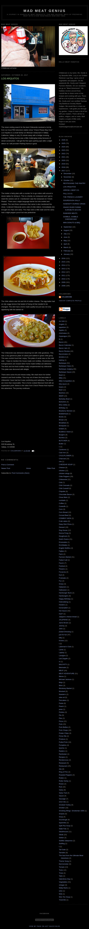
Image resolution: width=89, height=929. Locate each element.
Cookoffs (62, 506)
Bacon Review (64, 351)
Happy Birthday (65, 599)
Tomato (62, 867)
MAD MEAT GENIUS (44, 11)
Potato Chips (64, 733)
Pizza (61, 721)
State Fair (62, 829)
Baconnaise (63, 354)
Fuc (60, 581)
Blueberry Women (66, 411)
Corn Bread (63, 512)
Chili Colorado (64, 485)
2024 (64, 147)
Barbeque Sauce (65, 372)
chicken (62, 471)
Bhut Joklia (63, 405)
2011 (64, 275)
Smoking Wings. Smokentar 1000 (71, 811)
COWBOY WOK (65, 518)
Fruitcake (62, 578)
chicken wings (64, 473)
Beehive (62, 393)
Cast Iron (62, 453)
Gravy (61, 584)
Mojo (61, 682)
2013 (64, 269)
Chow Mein (63, 497)
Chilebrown (67, 297)
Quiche (61, 748)
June (66, 237)
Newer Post (5, 468)
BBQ (60, 378)
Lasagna (62, 656)
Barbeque (62, 363)
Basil (61, 375)
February (67, 251)
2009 (64, 282)
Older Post (51, 468)
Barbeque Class (65, 366)
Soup (61, 817)
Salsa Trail (63, 793)
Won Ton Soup (64, 897)
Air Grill (62, 321)
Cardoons (62, 450)
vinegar (62, 885)
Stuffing (62, 844)
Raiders (62, 751)
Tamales (62, 853)
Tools (61, 870)
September (68, 227)
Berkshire (62, 402)
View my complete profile (70, 300)
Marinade (62, 667)
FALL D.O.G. (68, 194)
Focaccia (62, 572)
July (65, 234)
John (61, 629)
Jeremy (62, 626)
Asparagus (63, 336)
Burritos (62, 438)
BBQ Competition (65, 381)
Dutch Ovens (64, 539)
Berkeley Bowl (64, 399)
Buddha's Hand (65, 432)
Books (61, 417)
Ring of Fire (63, 772)
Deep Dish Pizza (65, 524)
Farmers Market (65, 557)
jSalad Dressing (65, 632)
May (65, 241)
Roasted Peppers (65, 775)
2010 (64, 279)
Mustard (62, 691)
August (66, 230)
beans (61, 387)
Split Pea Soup (64, 826)
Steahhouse (63, 832)
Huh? (61, 614)
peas (61, 709)
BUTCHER (63, 441)
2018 (64, 167)
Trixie (61, 873)
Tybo (61, 876)
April (66, 244)
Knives (61, 641)
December (68, 173)
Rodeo (61, 778)
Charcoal (62, 459)
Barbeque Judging (66, 369)
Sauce (61, 796)
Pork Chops (63, 730)
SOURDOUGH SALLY (71, 200)
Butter (61, 444)
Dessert (62, 527)
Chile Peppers (64, 476)
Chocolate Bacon (65, 494)
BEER (61, 396)
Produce (62, 739)
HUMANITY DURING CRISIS (74, 204)
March (66, 247)
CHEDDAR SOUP (66, 464)
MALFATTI (63, 664)
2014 (64, 265)
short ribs (62, 802)
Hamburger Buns (65, 593)
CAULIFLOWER (65, 456)
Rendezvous (63, 760)
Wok (60, 894)
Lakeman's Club (65, 647)
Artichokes (63, 333)
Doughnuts (63, 536)
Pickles (61, 712)
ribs (60, 769)
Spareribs (62, 823)
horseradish (63, 608)
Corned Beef (63, 515)
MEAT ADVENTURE (66, 673)
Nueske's (62, 694)
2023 (64, 150)
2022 (64, 154)
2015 (64, 262)
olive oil (62, 697)
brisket (61, 429)
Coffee (61, 503)
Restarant (62, 763)
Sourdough (63, 820)
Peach (61, 706)
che (60, 461)
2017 (64, 171)
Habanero (62, 587)
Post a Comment (7, 465)
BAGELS (62, 357)
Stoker (61, 838)
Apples (61, 330)
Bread (61, 420)
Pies (60, 718)
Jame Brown (63, 623)
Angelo (61, 324)
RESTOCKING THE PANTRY (74, 183)
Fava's (61, 563)
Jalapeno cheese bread (68, 617)
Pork (60, 724)
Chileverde (63, 479)
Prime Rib (62, 736)
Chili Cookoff (63, 488)
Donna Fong (63, 533)
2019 (64, 164)
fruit (60, 575)
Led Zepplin (63, 659)
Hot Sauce (63, 611)
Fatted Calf (63, 560)
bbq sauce (63, 384)
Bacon (61, 342)
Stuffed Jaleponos (66, 841)
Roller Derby (63, 781)
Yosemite (62, 900)
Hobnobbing (63, 602)
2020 (64, 160)
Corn (61, 509)
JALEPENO (63, 620)
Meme (61, 676)
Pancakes (62, 700)
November (68, 177)
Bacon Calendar (65, 345)
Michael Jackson (65, 679)
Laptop (61, 652)
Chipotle (62, 491)
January (67, 254)
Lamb (61, 650)
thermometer (64, 864)
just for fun (63, 635)
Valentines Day (64, 879)
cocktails (62, 500)
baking (61, 360)
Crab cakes (63, 521)
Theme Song (64, 861)
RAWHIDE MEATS (70, 213)
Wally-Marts (63, 888)
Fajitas (61, 551)
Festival (62, 566)
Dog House (63, 530)
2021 (64, 157)
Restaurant (63, 766)
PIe (60, 715)
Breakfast (62, 423)
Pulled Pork (63, 742)
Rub (60, 787)
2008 (64, 286)
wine (60, 891)
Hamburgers (63, 596)
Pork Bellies (63, 727)
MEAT (61, 670)
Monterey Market (65, 688)
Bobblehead (63, 414)
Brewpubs (62, 426)
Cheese (62, 468)
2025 (64, 143)
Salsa (61, 790)
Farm (61, 554)
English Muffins (64, 548)
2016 (64, 258)
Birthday (62, 408)
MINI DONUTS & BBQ (71, 223)
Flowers (62, 569)
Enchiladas (63, 545)
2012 (64, 272)
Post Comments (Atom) (20, 473)
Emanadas (63, 542)
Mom (61, 685)
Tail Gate (62, 850)
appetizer (62, 327)
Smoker (62, 808)
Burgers (62, 435)
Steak (61, 835)
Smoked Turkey (65, 805)
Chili (60, 482)
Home (28, 468)
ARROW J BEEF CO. (71, 190)
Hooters (62, 605)
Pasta (61, 703)
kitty (60, 638)
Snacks (62, 814)
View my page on (44, 926)
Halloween (63, 590)
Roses (61, 784)
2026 (64, 140)
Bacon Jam (63, 348)
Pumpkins (62, 745)
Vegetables (63, 882)
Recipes (62, 757)
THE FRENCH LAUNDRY (73, 197)
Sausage (62, 799)
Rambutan (63, 754)
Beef (60, 390)
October (67, 180)
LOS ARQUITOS (69, 187)
